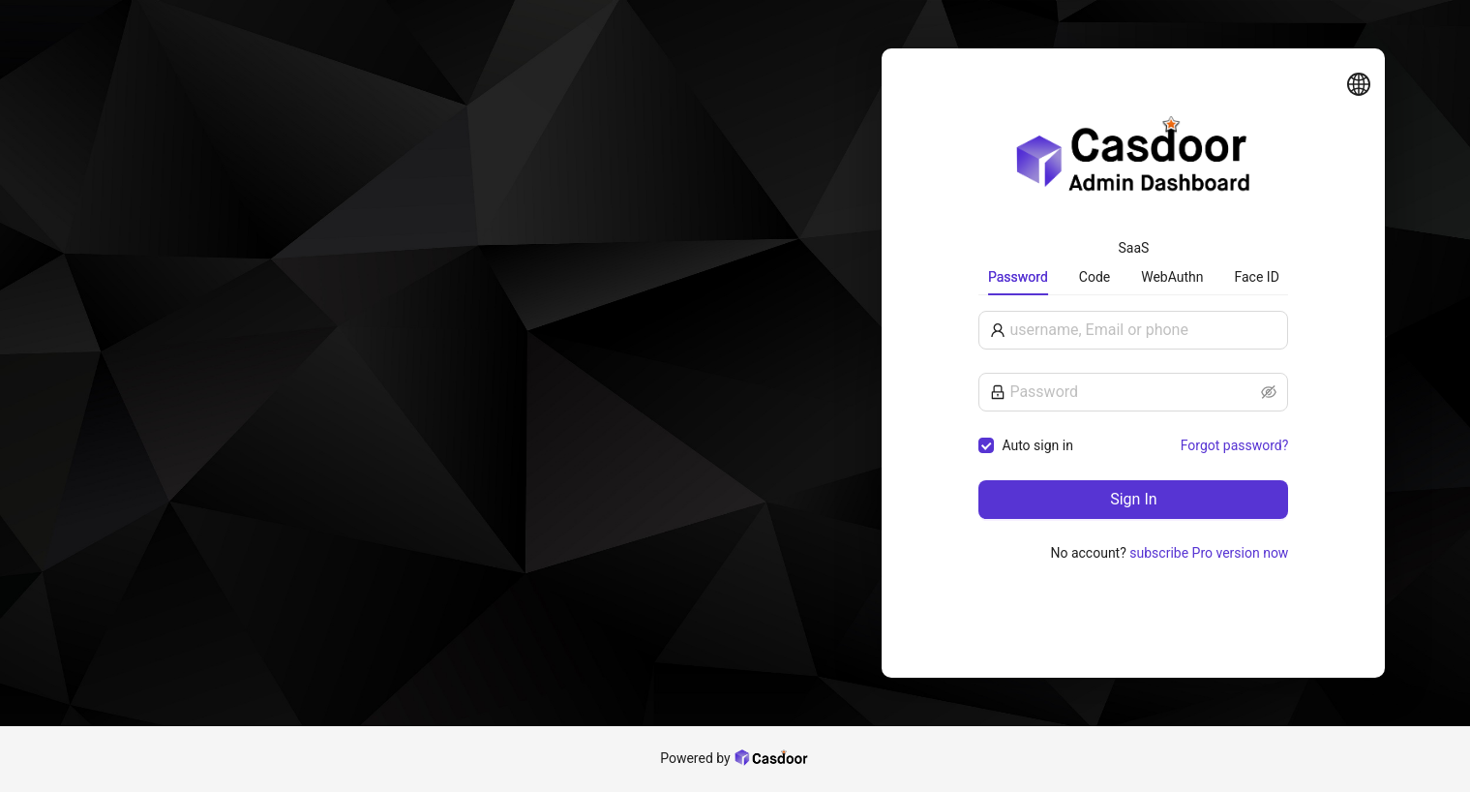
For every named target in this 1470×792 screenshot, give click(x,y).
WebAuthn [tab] (1172, 277)
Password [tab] (1018, 277)
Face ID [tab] (1257, 277)
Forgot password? (1235, 445)
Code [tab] (1094, 277)
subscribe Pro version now (1208, 553)
